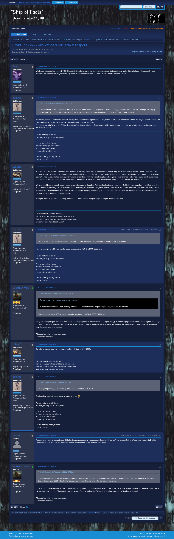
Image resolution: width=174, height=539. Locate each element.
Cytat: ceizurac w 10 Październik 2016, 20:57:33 (57, 293)
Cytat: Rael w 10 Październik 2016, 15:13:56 (56, 103)
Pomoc (142, 533)
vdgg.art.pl (126, 28)
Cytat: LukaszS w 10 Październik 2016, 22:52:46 (57, 382)
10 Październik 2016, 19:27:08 (46, 167)
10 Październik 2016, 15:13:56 (46, 66)
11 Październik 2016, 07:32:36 (46, 377)
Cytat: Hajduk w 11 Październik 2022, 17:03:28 (57, 472)
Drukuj (159, 59)
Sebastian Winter (21, 288)
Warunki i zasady (151, 533)
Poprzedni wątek (139, 51)
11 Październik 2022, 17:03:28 (46, 435)
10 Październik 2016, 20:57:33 (46, 229)
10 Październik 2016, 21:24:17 (46, 288)
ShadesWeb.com (27, 536)
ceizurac (17, 97)
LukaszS (17, 167)
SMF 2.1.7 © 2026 (15, 533)
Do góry (14, 507)
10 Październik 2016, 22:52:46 (46, 344)
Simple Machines (27, 533)
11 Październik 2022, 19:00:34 (46, 466)
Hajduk (16, 435)
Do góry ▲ (161, 533)
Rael (15, 66)
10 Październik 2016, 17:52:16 (46, 98)
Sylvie (97, 39)
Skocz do (128, 518)
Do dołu (14, 59)
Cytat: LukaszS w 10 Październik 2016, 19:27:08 (57, 235)
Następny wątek (155, 51)
